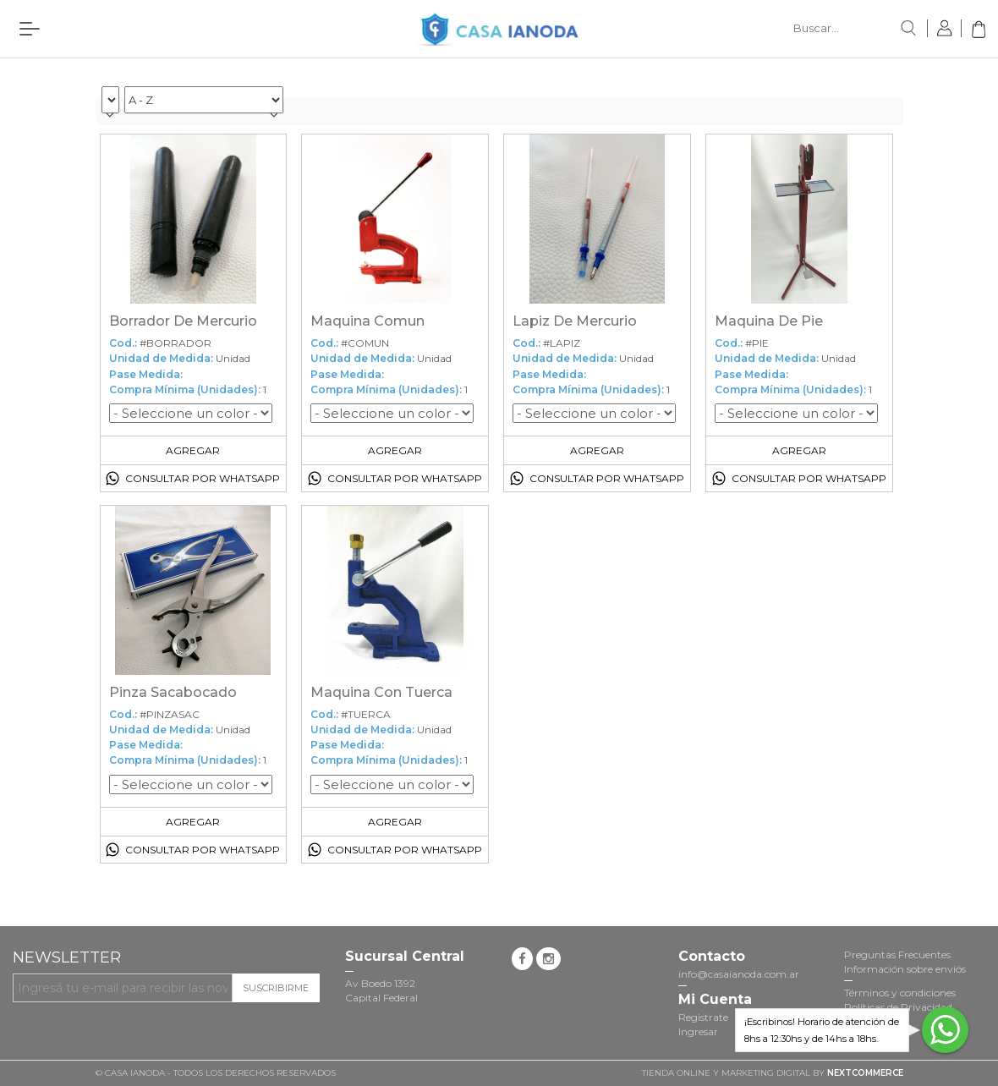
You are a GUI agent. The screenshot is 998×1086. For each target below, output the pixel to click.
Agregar (193, 450)
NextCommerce (865, 1072)
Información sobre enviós (905, 969)
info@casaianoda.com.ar (738, 974)
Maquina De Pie (769, 321)
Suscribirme (276, 988)
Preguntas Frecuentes (897, 954)
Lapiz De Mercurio (575, 321)
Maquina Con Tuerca (381, 692)
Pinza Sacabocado (173, 692)
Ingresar (698, 1031)
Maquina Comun (367, 321)
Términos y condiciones (900, 992)
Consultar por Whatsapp (202, 478)
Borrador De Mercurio (183, 321)
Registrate (703, 1017)
